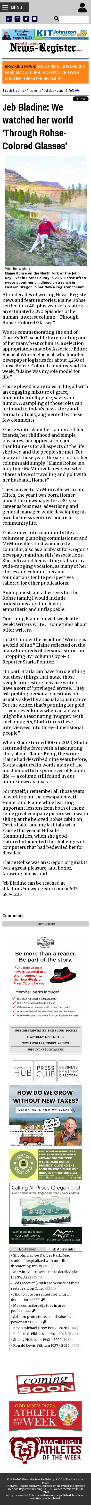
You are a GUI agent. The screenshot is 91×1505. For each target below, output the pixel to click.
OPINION (50, 1043)
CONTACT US (55, 1049)
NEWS (25, 1043)
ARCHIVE (63, 1043)
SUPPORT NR (35, 1049)
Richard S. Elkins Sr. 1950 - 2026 (40, 1334)
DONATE (71, 1030)
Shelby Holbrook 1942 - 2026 (37, 1339)
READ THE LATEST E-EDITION (45, 1037)
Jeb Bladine (15, 90)
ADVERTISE (38, 1030)
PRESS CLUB (56, 1030)
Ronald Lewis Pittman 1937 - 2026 (41, 1345)
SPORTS (37, 1043)
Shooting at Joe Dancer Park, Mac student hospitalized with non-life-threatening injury (45, 72)
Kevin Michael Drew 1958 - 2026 (40, 1328)
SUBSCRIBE (21, 1030)
